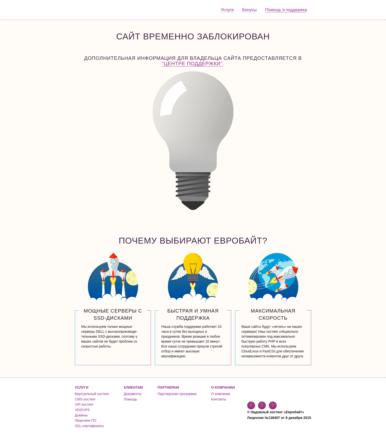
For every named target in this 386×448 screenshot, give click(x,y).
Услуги (227, 9)
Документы (133, 394)
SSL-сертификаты (89, 426)
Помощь (130, 399)
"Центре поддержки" (192, 63)
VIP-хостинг (84, 404)
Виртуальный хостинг (92, 394)
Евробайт (95, 10)
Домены (81, 415)
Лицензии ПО (85, 420)
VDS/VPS (82, 410)
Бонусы (249, 9)
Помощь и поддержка (286, 9)
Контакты (218, 399)
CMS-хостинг (85, 399)
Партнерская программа (177, 394)
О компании (220, 394)
